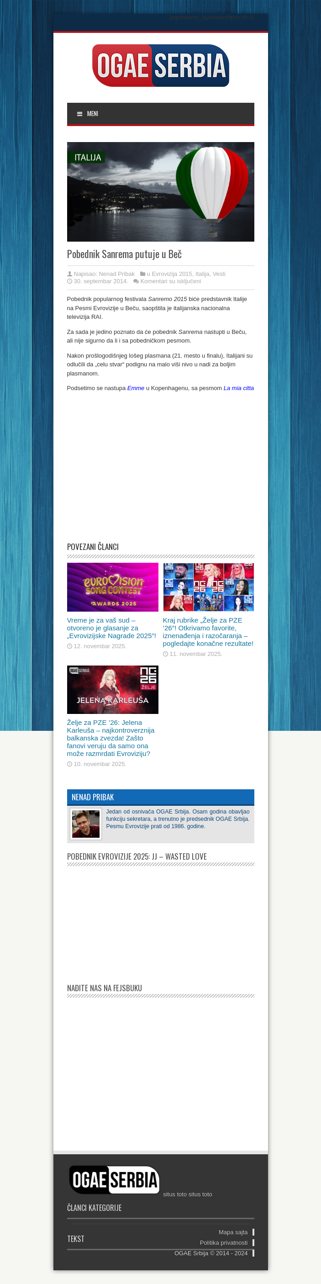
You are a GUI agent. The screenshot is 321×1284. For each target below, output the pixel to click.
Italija (202, 273)
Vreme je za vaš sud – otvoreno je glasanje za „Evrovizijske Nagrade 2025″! (112, 627)
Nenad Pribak (117, 273)
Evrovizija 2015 (172, 273)
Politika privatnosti (224, 1242)
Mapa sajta (233, 1232)
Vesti (219, 273)
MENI (87, 113)
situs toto (175, 1194)
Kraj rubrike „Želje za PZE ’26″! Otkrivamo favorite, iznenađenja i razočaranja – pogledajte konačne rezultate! (208, 631)
